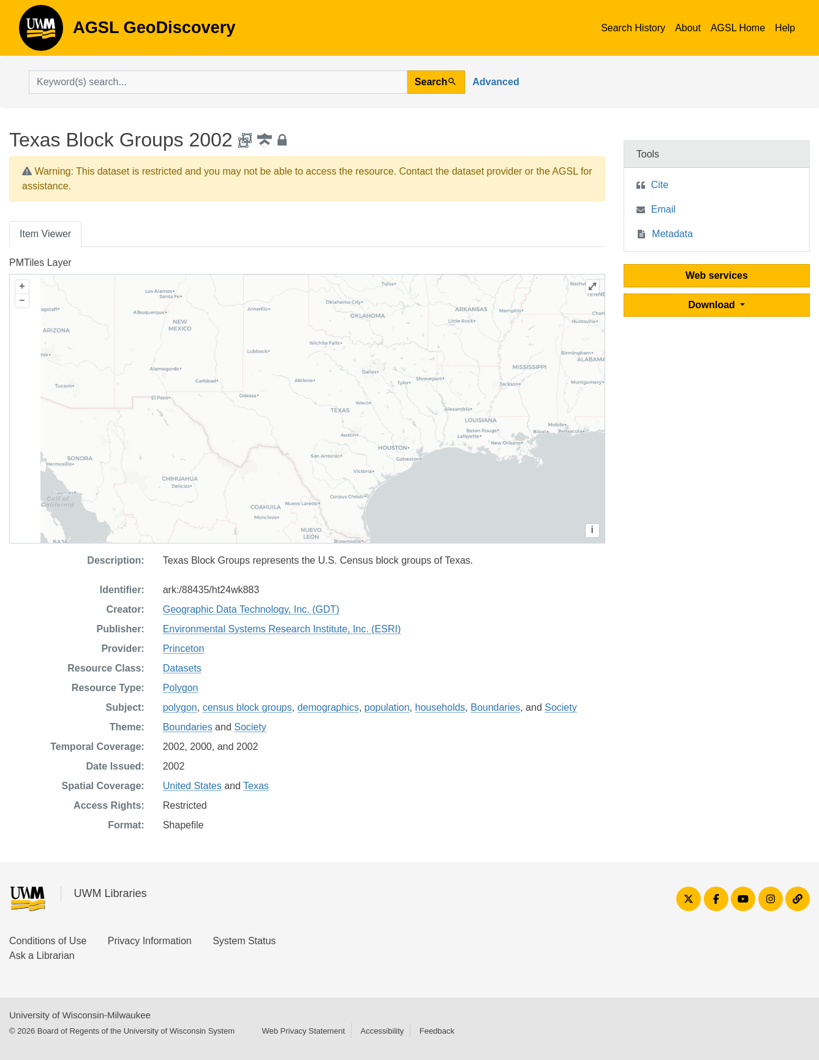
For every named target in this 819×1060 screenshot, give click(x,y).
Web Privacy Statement (303, 1030)
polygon (180, 707)
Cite (659, 185)
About (688, 28)
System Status (244, 941)
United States (192, 786)
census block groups (247, 707)
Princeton (184, 648)
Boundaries (495, 707)
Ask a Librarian (42, 955)
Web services (716, 275)
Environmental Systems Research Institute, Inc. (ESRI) (282, 629)
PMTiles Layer (40, 262)
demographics (328, 707)
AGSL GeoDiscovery (41, 31)
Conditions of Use (47, 941)
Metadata (672, 234)
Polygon (180, 688)
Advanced (495, 82)
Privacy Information (150, 941)
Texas (256, 786)
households (440, 707)
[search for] (218, 82)
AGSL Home (738, 28)
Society (560, 707)
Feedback (437, 1030)
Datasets (182, 668)
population (387, 707)
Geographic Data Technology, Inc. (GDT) (251, 609)
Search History (633, 28)
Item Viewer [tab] (45, 234)
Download (713, 305)
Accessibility (382, 1030)
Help (785, 28)
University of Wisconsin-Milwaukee (80, 1015)
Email (663, 209)
